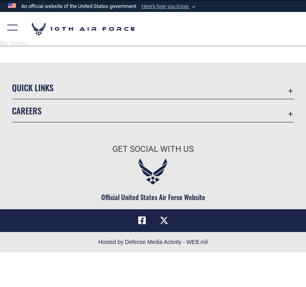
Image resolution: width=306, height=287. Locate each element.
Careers (26, 110)
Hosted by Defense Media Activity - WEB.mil (153, 242)
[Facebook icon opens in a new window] (142, 220)
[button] (169, 6)
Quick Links (32, 87)
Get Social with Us (153, 149)
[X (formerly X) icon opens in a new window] (164, 220)
